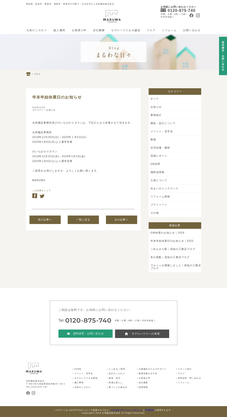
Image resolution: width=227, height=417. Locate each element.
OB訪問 (155, 164)
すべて (155, 98)
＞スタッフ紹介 (184, 369)
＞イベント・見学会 (82, 373)
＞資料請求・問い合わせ (188, 378)
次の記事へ (122, 219)
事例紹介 (156, 115)
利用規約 (149, 410)
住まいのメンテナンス (165, 188)
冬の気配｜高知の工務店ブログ (170, 257)
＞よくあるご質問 (116, 369)
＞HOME (77, 369)
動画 (153, 139)
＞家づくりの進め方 (117, 387)
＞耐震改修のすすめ (146, 373)
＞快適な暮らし (115, 382)
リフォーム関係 (160, 196)
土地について (159, 180)
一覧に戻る (83, 219)
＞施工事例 (78, 382)
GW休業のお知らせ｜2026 (168, 232)
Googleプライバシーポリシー (127, 410)
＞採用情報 (142, 387)
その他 (155, 213)
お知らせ (50, 110)
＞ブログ (180, 373)
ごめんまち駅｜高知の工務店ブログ (173, 249)
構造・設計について (163, 123)
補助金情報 (158, 172)
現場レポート (159, 155)
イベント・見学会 (162, 131)
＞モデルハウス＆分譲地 (85, 378)
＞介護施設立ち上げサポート (151, 369)
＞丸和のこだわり (81, 387)
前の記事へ (45, 219)
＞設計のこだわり (116, 373)
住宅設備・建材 (160, 147)
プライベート (159, 204)
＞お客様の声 (143, 378)
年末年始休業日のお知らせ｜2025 (172, 241)
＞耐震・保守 (114, 378)
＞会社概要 (142, 382)
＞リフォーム (183, 382)
